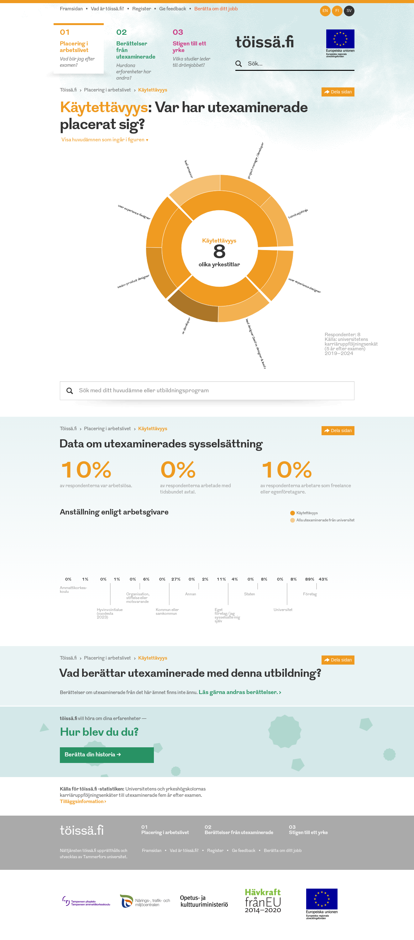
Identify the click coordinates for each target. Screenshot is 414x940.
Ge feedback (172, 9)
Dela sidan (341, 91)
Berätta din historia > (93, 755)
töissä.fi (264, 43)
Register (141, 9)
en (325, 11)
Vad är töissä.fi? (107, 9)
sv (349, 11)
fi (337, 11)
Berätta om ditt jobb (216, 9)
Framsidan (71, 9)
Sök (241, 64)
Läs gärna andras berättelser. (238, 693)
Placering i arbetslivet (107, 90)
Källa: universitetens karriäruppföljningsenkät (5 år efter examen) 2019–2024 (351, 346)
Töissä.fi (68, 90)
